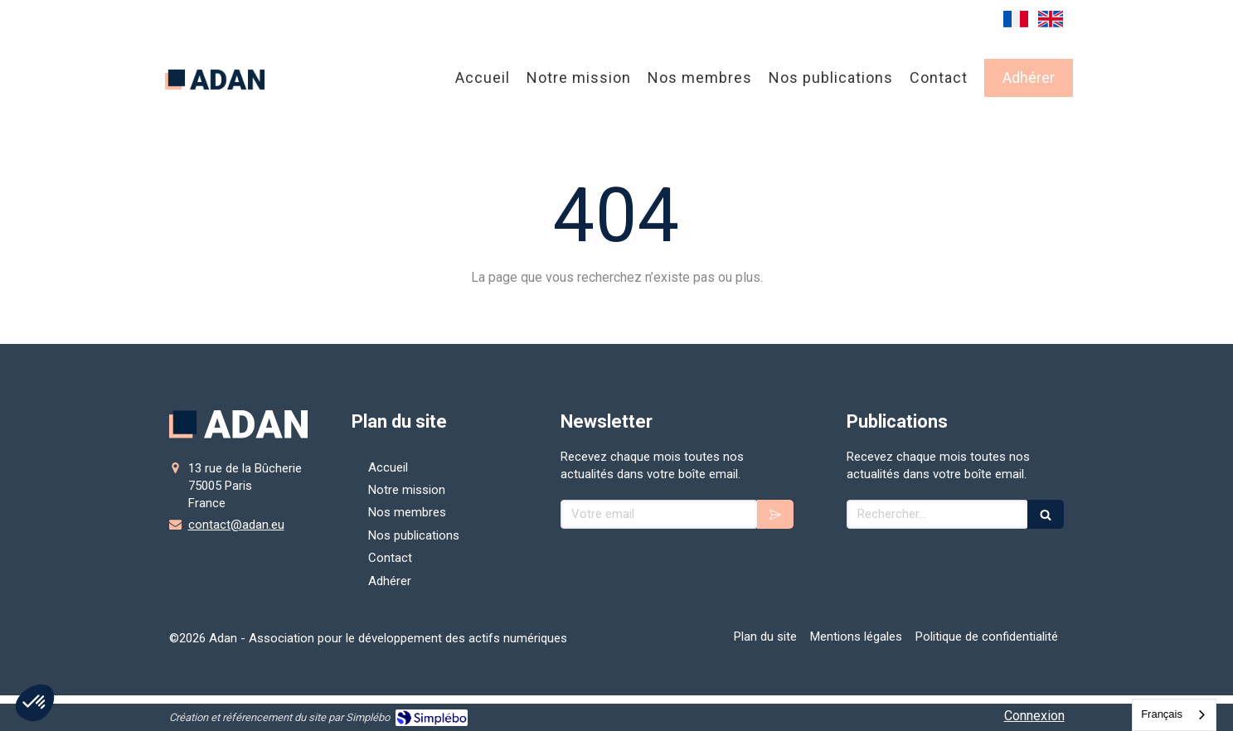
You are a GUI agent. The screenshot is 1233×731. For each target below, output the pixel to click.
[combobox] (1174, 715)
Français (1161, 714)
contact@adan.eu (236, 524)
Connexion (1034, 716)
